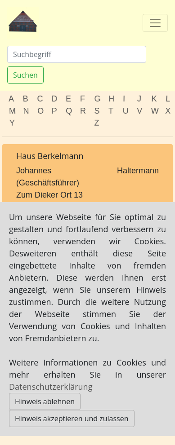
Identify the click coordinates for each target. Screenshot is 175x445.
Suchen (25, 75)
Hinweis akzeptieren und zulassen (72, 418)
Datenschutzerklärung (50, 386)
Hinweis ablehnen (45, 401)
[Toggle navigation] (155, 23)
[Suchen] (76, 54)
